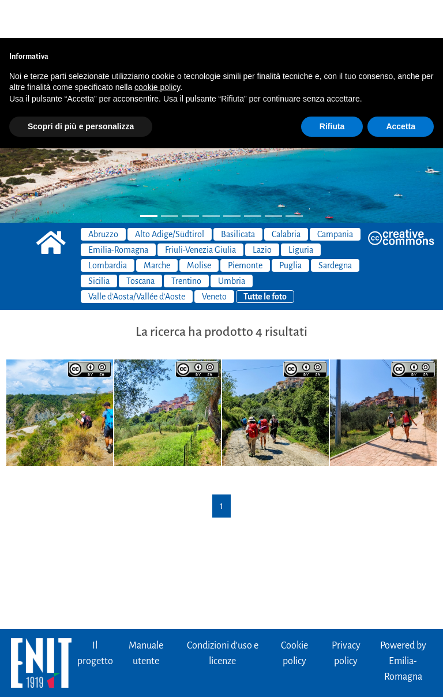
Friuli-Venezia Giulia (200, 211)
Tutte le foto (265, 258)
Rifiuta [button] (332, 88)
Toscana (140, 243)
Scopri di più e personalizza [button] (81, 88)
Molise (199, 227)
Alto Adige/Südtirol (169, 196)
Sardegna (335, 227)
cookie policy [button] (157, 49)
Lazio (262, 211)
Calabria (286, 196)
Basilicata (238, 196)
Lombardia (107, 227)
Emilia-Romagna (118, 211)
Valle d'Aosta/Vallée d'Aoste (136, 258)
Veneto (214, 258)
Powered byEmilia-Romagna (403, 623)
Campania (335, 196)
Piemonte (245, 227)
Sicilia (99, 243)
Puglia (290, 227)
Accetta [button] (400, 88)
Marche (157, 227)
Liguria (300, 211)
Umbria (231, 243)
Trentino (186, 243)
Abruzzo (103, 196)
